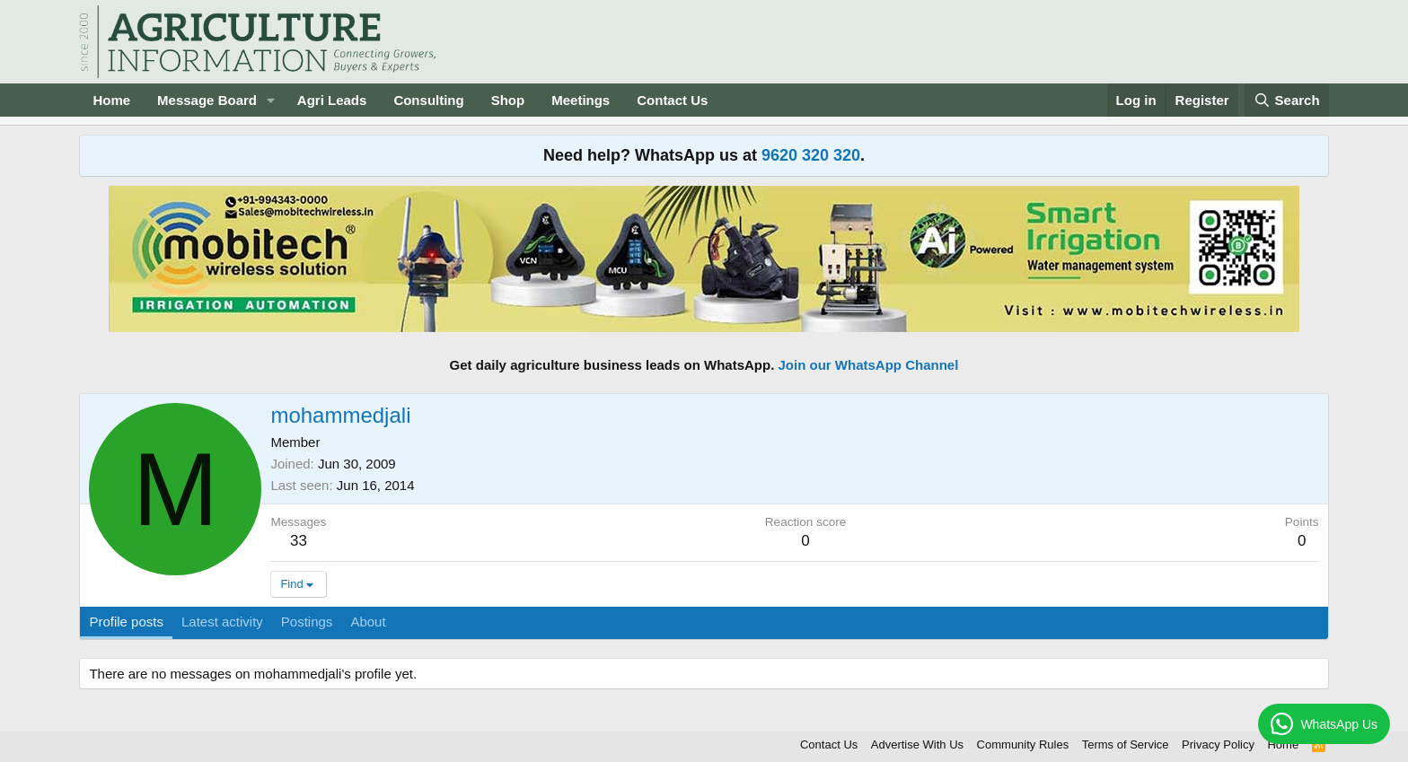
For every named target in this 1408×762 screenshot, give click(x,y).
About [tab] (367, 621)
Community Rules (1023, 744)
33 (298, 540)
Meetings (580, 100)
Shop (508, 100)
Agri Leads (332, 100)
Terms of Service (1125, 744)
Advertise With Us (917, 744)
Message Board (207, 100)
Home (111, 100)
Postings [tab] (307, 621)
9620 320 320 (810, 155)
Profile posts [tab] (126, 621)
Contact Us (672, 100)
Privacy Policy (1218, 744)
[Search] (1287, 100)
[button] (271, 100)
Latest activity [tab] (222, 621)
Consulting (428, 100)
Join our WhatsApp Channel (869, 364)
